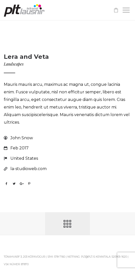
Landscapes (14, 64)
